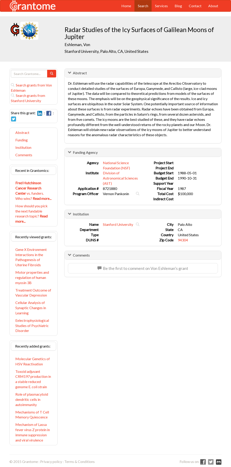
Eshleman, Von (78, 44)
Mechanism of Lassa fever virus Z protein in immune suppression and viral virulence (32, 432)
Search (143, 6)
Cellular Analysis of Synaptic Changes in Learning (30, 307)
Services (161, 6)
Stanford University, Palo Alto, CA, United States (106, 51)
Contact (195, 6)
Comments (23, 155)
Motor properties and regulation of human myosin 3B (32, 277)
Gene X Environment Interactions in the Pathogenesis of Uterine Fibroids (31, 257)
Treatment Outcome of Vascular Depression (33, 292)
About (213, 6)
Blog (178, 6)
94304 (183, 240)
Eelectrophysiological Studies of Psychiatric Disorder (32, 325)
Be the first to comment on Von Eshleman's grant (142, 268)
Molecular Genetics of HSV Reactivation (32, 361)
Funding (21, 140)
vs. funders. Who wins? (33, 191)
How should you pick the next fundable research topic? (31, 214)
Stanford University (118, 224)
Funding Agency (85, 152)
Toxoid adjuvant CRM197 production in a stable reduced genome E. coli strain (33, 379)
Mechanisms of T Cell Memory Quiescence (32, 414)
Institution (23, 147)
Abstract (22, 132)
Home (126, 6)
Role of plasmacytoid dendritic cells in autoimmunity (31, 399)
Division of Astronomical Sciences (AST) (120, 178)
